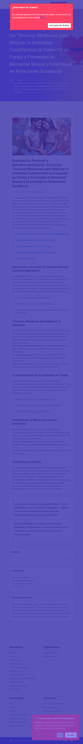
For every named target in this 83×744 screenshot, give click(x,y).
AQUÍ (42, 17)
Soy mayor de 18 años (59, 25)
